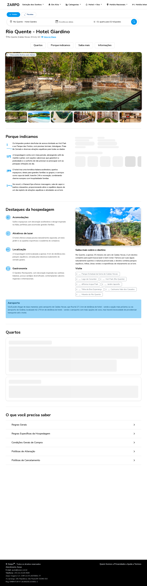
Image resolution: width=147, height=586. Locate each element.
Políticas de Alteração (23, 451)
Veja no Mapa (48, 37)
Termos (137, 564)
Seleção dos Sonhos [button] (32, 4)
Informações (105, 45)
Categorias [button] (72, 4)
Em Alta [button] (53, 4)
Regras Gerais (19, 424)
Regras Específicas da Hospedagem (31, 433)
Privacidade (119, 564)
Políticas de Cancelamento (26, 460)
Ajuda (129, 564)
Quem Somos (106, 564)
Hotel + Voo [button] (93, 4)
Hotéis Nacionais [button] (116, 4)
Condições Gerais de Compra (27, 442)
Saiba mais (84, 45)
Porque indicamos (60, 45)
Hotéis (13, 14)
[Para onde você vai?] (31, 21)
